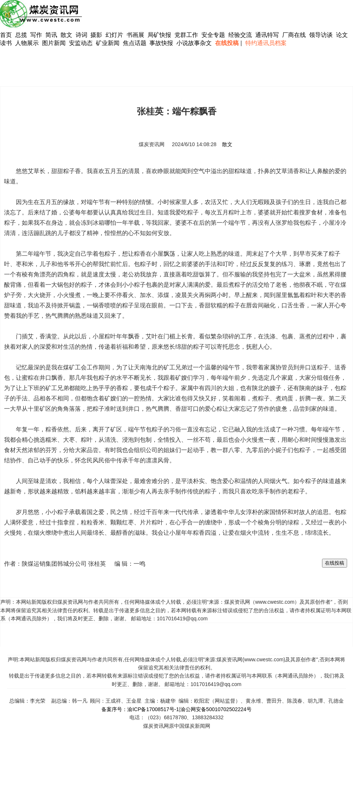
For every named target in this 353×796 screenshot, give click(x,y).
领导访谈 (321, 35)
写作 (36, 35)
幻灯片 (114, 35)
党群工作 (186, 35)
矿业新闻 (108, 43)
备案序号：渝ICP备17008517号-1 (140, 709)
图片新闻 (54, 43)
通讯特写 (267, 35)
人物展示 (27, 43)
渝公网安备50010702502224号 (216, 709)
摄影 (97, 35)
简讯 (51, 35)
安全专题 (213, 35)
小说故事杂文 (194, 43)
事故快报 (161, 43)
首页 (6, 35)
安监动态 (81, 43)
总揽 (21, 35)
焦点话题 (134, 43)
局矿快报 (159, 35)
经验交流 (240, 35)
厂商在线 (294, 35)
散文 (67, 35)
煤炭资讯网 (152, 144)
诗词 (82, 35)
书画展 (135, 35)
